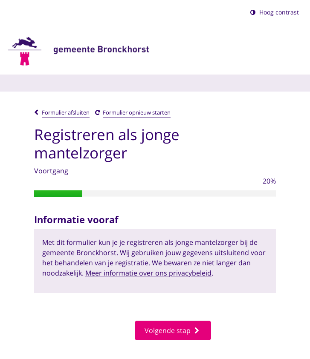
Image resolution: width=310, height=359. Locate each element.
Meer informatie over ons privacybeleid (148, 273)
